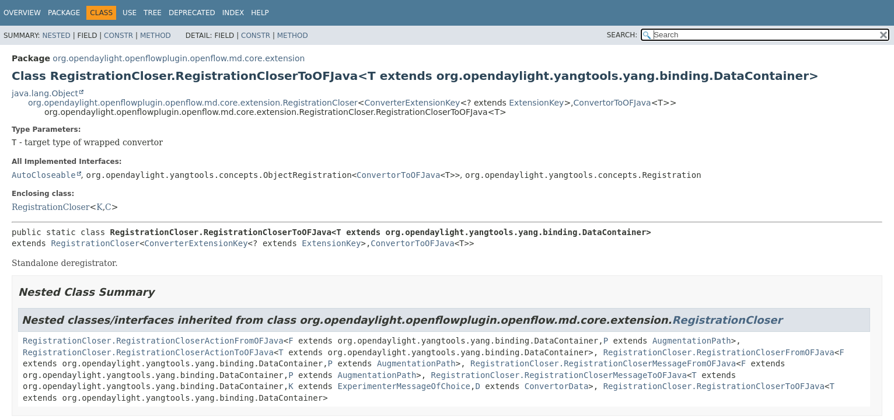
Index (233, 13)
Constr (118, 36)
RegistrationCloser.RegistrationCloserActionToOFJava (148, 352)
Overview (22, 13)
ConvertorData (557, 386)
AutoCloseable (44, 175)
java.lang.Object (45, 93)
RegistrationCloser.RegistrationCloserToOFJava (714, 386)
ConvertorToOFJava (612, 102)
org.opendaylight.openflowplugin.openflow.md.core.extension (179, 58)
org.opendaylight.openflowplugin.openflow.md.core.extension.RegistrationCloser (193, 102)
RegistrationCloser (50, 207)
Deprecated (192, 13)
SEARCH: (622, 35)
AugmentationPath (691, 340)
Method (155, 36)
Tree (153, 13)
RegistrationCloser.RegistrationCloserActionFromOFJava (153, 340)
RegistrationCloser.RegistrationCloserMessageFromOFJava (603, 363)
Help (260, 13)
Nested (56, 36)
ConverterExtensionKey (412, 102)
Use (130, 13)
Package (64, 13)
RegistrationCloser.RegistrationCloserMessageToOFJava (559, 375)
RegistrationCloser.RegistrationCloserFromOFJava (718, 352)
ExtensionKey (536, 102)
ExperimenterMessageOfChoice (403, 386)
